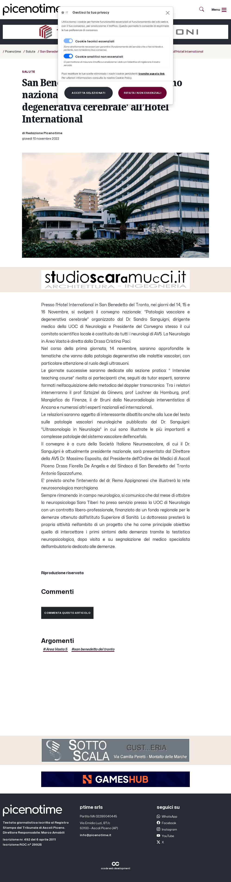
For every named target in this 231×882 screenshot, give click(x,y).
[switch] (68, 56)
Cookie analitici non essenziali (99, 56)
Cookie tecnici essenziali (94, 41)
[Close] (167, 12)
